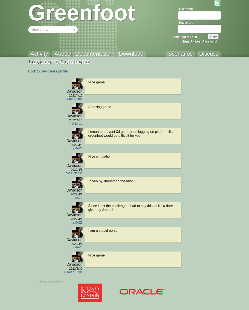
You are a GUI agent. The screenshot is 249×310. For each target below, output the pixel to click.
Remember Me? (182, 36)
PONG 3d (76, 123)
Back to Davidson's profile (48, 71)
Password (186, 22)
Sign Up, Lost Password (199, 41)
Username (186, 9)
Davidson (74, 91)
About (42, 281)
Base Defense (73, 173)
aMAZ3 (77, 148)
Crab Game (74, 99)
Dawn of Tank (73, 272)
